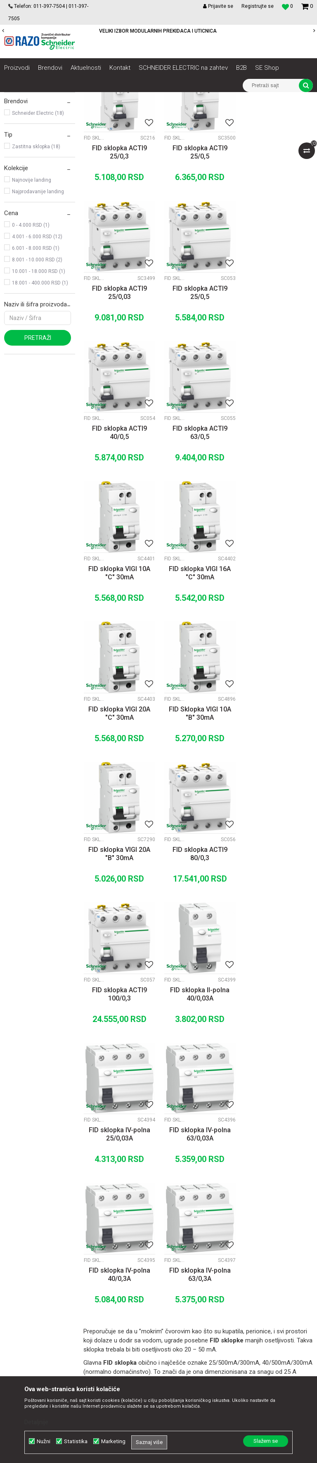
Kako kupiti (189, 1241)
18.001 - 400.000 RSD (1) (40, 375)
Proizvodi (50, 98)
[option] (158, 31)
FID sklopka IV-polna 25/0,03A (277, 800)
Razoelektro (18, 98)
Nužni (43, 1441)
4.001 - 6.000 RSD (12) (37, 329)
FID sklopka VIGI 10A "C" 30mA (119, 521)
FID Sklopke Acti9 (29, 145)
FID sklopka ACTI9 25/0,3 (119, 243)
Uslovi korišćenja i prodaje (208, 1223)
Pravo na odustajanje (202, 1314)
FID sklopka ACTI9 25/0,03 (277, 243)
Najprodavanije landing (38, 284)
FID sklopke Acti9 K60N (36, 134)
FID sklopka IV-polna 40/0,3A (198, 939)
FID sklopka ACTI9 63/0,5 (277, 382)
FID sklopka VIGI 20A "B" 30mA (198, 660)
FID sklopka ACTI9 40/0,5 (198, 382)
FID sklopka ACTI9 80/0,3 (277, 660)
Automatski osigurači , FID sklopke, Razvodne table (127, 98)
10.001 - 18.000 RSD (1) (38, 363)
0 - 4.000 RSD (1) (31, 317)
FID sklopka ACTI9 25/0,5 (198, 243)
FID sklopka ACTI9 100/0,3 (119, 800)
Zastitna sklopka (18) (36, 239)
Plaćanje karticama (200, 1259)
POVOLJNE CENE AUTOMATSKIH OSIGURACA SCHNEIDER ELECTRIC (158, 31)
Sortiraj (200, 113)
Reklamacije (191, 1286)
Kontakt (98, 1241)
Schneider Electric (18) (38, 205)
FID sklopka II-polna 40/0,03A (198, 800)
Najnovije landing (31, 272)
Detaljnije (36, 1422)
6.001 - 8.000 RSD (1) (35, 340)
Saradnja (99, 1232)
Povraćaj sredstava (200, 1295)
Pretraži (37, 430)
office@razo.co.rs (35, 1305)
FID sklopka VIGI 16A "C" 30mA (198, 521)
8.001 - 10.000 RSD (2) (37, 352)
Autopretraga (164, 113)
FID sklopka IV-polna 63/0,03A (119, 939)
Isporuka (186, 1268)
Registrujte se (257, 6)
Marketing (113, 1441)
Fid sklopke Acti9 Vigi (34, 157)
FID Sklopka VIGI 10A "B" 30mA (119, 660)
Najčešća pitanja (196, 1305)
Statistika (76, 1441)
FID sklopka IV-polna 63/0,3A (277, 939)
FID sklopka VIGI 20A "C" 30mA (277, 521)
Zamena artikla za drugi (206, 1277)
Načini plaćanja (194, 1250)
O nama (98, 1223)
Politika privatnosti (199, 1232)
